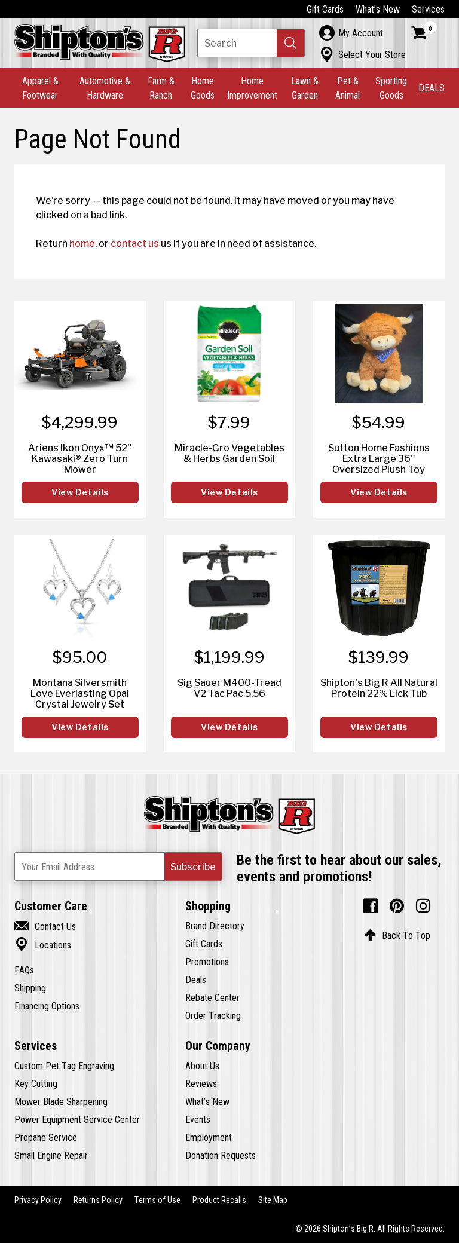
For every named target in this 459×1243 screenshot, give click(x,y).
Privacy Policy (38, 1200)
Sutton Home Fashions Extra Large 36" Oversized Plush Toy (379, 458)
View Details (80, 492)
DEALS (431, 88)
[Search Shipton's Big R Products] (251, 43)
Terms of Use (157, 1200)
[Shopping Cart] (424, 32)
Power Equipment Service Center (77, 1119)
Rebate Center (212, 997)
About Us (202, 1065)
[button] (290, 43)
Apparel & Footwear (40, 88)
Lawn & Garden (305, 88)
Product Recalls (219, 1200)
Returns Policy (98, 1200)
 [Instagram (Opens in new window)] (423, 906)
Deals (195, 979)
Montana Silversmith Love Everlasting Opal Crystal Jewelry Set (79, 693)
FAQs (24, 970)
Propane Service (45, 1137)
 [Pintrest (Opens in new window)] (397, 906)
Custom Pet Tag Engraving (64, 1065)
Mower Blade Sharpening (61, 1101)
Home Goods (203, 88)
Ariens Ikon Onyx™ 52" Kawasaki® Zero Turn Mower (79, 458)
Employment (208, 1137)
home (82, 243)
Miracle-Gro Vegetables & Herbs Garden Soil (229, 453)
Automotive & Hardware (104, 88)
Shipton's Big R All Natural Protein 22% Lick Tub (378, 688)
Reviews (201, 1083)
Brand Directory (214, 926)
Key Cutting (35, 1083)
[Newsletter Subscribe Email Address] (118, 866)
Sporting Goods (391, 88)
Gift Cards (325, 9)
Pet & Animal (347, 88)
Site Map (272, 1200)
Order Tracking (213, 1015)
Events (197, 1119)
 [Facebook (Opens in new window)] (370, 906)
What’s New (378, 9)
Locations (42, 945)
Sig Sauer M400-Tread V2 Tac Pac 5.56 (229, 688)
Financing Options (46, 1006)
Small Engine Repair (51, 1155)
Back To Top (397, 935)
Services (428, 9)
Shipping (30, 988)
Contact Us (45, 926)
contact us (135, 243)
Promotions (207, 962)
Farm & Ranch (161, 88)
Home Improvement (252, 88)
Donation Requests (220, 1155)
